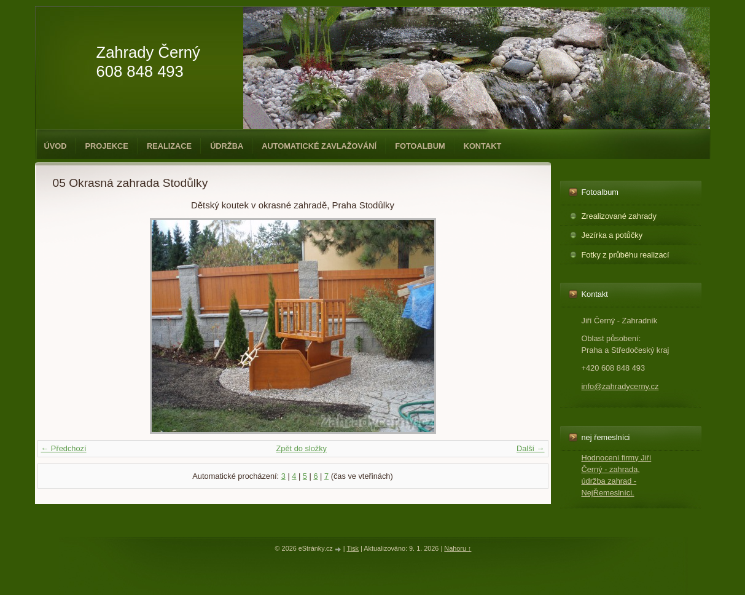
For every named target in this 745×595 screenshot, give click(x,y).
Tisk (352, 548)
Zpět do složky (301, 448)
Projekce (106, 146)
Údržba (226, 146)
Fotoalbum (420, 146)
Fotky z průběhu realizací (625, 254)
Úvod (55, 146)
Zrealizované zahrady (619, 216)
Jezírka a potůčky (612, 235)
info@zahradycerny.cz (620, 386)
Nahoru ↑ (457, 548)
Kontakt (483, 146)
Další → (531, 448)
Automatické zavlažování (319, 146)
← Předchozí (64, 448)
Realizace (169, 146)
